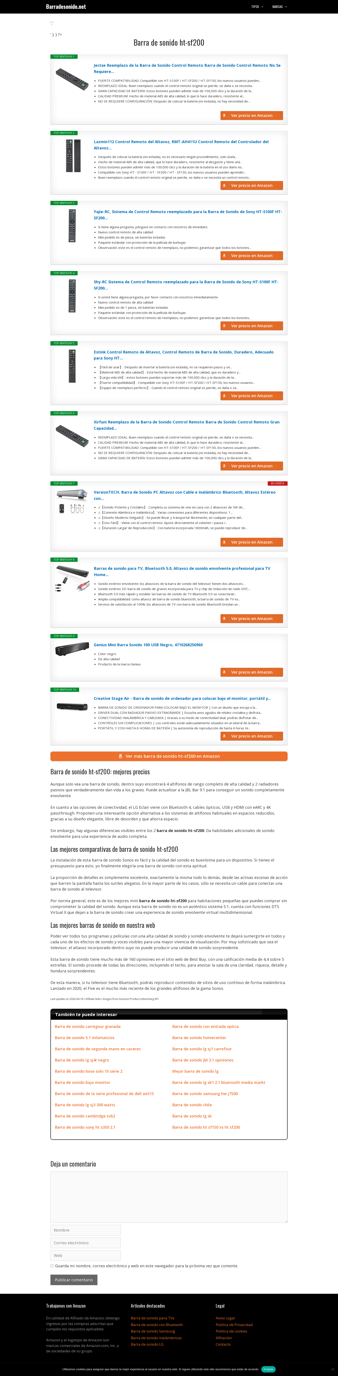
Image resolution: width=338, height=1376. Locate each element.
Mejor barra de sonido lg (195, 1072)
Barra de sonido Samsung (153, 1332)
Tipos (259, 6)
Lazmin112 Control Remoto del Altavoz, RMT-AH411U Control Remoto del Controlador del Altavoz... (181, 144)
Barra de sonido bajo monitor (82, 1083)
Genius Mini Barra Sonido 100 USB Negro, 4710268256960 (148, 644)
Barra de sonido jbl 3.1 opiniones (202, 1061)
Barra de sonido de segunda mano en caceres (98, 1049)
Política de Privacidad (234, 1325)
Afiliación (224, 1338)
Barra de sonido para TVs (152, 1319)
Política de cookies (231, 1332)
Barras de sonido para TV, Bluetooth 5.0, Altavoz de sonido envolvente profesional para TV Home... (182, 571)
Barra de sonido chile (192, 1105)
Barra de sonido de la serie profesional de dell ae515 (104, 1094)
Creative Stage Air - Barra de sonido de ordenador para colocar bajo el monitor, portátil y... (182, 698)
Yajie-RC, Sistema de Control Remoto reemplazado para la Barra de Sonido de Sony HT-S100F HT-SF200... (188, 214)
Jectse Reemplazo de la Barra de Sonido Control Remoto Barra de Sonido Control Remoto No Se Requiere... (187, 68)
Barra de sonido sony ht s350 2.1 (85, 1128)
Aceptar (268, 1369)
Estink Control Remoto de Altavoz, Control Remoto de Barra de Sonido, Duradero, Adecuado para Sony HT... (184, 355)
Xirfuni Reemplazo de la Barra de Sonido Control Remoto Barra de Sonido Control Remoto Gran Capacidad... (187, 425)
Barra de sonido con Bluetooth (157, 1325)
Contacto (223, 1345)
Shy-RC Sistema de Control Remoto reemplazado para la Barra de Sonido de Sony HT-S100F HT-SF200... (186, 285)
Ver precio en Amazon (251, 115)
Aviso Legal (225, 1319)
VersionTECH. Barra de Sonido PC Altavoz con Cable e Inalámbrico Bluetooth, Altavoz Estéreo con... (185, 495)
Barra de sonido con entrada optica (205, 1027)
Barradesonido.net (66, 6)
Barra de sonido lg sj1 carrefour (202, 1049)
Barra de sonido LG (147, 1345)
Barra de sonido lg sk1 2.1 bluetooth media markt (218, 1083)
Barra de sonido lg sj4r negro (82, 1061)
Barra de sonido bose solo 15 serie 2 (88, 1072)
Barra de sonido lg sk (192, 1117)
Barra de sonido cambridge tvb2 (85, 1117)
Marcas (282, 6)
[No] (332, 1369)
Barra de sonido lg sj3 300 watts (85, 1105)
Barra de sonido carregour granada (88, 1027)
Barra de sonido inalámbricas (156, 1338)
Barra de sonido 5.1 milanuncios (84, 1038)
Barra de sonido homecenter (199, 1038)
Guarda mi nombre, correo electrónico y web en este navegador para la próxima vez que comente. (146, 1266)
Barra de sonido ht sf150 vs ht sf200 (206, 1128)
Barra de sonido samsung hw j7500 (205, 1094)
